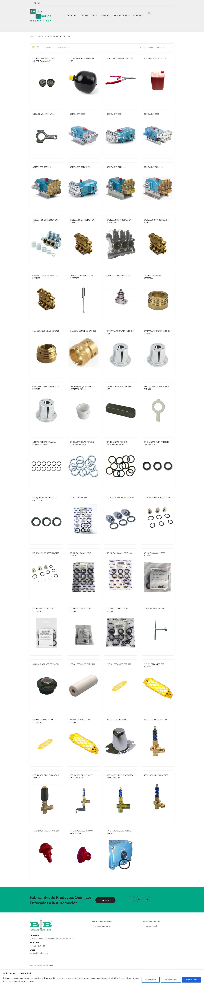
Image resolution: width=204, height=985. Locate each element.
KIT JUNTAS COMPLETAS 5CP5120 (117, 609)
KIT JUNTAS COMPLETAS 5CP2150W (43, 609)
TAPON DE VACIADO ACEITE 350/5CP (119, 832)
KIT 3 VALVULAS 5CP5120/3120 (45, 553)
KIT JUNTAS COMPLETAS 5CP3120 (80, 609)
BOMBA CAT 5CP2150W (79, 167)
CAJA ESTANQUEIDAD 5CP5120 (45, 331)
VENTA (40, 36)
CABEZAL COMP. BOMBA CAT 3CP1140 (82, 221)
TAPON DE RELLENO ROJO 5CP (45, 831)
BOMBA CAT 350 (114, 114)
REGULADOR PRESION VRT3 (156, 775)
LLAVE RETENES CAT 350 (154, 608)
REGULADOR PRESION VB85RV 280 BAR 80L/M (120, 776)
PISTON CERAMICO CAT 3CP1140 (154, 665)
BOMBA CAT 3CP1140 (41, 167)
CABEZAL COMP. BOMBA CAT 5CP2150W (119, 221)
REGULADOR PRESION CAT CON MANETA (46, 776)
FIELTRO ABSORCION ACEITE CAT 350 (156, 387)
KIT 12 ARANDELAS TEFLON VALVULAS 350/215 (81, 443)
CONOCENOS (105, 900)
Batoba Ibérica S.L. (38, 965)
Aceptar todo (191, 979)
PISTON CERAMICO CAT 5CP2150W (42, 720)
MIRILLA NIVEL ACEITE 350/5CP (45, 664)
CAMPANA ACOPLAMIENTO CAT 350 (121, 332)
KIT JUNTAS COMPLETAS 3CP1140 (154, 554)
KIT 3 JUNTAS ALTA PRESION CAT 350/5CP (156, 443)
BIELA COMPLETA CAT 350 (44, 114)
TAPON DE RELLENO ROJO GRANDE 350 (81, 832)
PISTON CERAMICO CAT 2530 (82, 664)
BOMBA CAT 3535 (151, 114)
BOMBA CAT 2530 (77, 114)
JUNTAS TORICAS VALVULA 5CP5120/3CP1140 (44, 443)
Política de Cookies (151, 921)
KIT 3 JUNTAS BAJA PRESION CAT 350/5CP (44, 498)
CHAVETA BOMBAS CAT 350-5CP (119, 387)
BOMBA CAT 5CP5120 (153, 167)
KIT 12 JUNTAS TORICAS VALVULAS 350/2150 (117, 443)
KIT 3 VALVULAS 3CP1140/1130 (157, 497)
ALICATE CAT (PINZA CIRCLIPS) (120, 58)
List (39, 47)
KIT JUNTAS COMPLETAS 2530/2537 (80, 554)
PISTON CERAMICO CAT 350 (119, 664)
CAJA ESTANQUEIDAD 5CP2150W (153, 276)
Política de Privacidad (102, 921)
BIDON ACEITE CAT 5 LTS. (155, 58)
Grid (34, 47)
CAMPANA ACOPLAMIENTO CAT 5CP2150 (46, 387)
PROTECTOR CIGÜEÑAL (117, 719)
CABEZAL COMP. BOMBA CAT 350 (45, 221)
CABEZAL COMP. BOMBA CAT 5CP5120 (45, 276)
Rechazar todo (170, 979)
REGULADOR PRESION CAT (155, 719)
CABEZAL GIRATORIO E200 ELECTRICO (81, 276)
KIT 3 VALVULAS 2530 (78, 497)
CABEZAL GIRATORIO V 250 (118, 275)
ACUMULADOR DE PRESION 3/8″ (81, 59)
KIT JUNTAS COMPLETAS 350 (119, 553)
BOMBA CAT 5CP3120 (116, 167)
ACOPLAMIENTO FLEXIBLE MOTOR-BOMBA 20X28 (43, 59)
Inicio (32, 36)
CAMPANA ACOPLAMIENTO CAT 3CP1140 (158, 332)
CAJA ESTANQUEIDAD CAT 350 (82, 331)
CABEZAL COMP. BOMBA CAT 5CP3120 (157, 221)
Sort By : (143, 47)
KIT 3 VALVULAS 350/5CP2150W (120, 497)
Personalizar (150, 979)
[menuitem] (72, 15)
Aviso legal (151, 926)
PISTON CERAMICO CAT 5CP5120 (79, 720)
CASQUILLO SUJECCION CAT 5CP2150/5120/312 (81, 387)
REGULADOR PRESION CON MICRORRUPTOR (81, 776)
